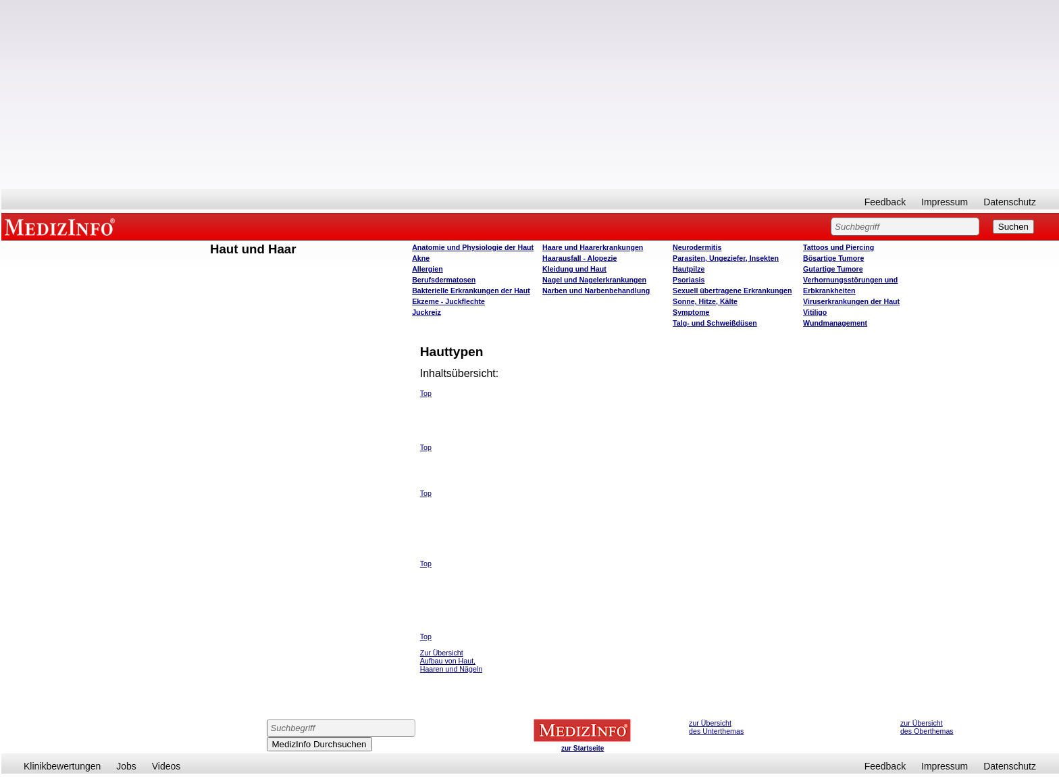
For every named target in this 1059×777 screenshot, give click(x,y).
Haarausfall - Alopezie (579, 258)
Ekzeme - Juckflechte (448, 301)
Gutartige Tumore (833, 269)
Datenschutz (1009, 202)
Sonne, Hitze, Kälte (705, 301)
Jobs (126, 766)
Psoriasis (688, 280)
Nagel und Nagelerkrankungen (594, 280)
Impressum (944, 202)
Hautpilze (688, 269)
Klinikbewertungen (62, 766)
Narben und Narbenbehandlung (596, 290)
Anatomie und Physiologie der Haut (473, 247)
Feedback (885, 202)
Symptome (691, 312)
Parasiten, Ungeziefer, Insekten (726, 258)
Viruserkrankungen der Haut (851, 301)
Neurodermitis (697, 247)
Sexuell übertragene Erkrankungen (732, 290)
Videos (166, 766)
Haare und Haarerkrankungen (592, 247)
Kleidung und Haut (574, 269)
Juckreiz (426, 312)
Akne (421, 258)
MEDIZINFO (62, 226)
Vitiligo (815, 312)
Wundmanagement (835, 323)
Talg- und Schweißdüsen (715, 323)
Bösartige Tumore (833, 258)
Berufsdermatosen (443, 280)
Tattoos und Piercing (838, 247)
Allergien (427, 269)
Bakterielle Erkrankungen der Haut (471, 290)
